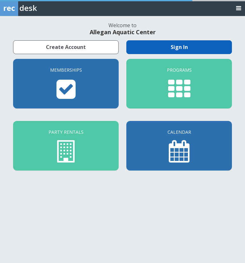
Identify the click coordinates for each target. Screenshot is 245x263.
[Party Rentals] (66, 146)
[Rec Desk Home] (35, 8)
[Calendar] (179, 146)
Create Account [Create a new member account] (66, 47)
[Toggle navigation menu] (238, 7)
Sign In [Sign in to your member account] (179, 47)
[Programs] (179, 83)
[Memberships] (66, 83)
